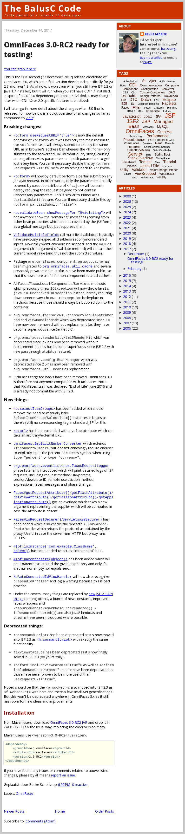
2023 (127, 217)
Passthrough (136, 136)
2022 (127, 222)
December (135, 253)
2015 (127, 280)
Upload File (149, 166)
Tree (157, 162)
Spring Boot (162, 154)
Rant (158, 143)
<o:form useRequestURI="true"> (43, 135)
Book (123, 85)
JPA (158, 116)
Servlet (135, 153)
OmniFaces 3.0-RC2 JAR (68, 722)
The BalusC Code (43, 8)
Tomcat (145, 162)
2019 (127, 238)
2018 (127, 243)
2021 (127, 228)
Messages (148, 127)
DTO (133, 100)
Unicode (131, 166)
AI (143, 81)
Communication (151, 85)
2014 (127, 286)
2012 (127, 296)
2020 (127, 233)
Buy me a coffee (151, 58)
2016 (127, 275)
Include (167, 111)
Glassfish (159, 107)
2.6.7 (29, 118)
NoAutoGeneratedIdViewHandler (42, 576)
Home (60, 811)
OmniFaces (24, 793)
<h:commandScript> (54, 639)
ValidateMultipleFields (36, 234)
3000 (127, 196)
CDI (133, 85)
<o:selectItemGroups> (34, 408)
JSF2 (132, 121)
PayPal (147, 62)
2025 (127, 206)
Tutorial (169, 162)
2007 (127, 323)
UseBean (167, 166)
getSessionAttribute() (75, 497)
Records (169, 143)
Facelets (169, 103)
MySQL (162, 127)
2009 (127, 312)
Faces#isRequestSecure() (37, 519)
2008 (127, 317)
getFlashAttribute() (91, 492)
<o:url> (20, 430)
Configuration (149, 89)
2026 (127, 201)
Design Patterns (150, 96)
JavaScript (132, 116)
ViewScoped (145, 173)
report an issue (63, 775)
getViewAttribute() (32, 497)
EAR (156, 100)
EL (132, 103)
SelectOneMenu (138, 150)
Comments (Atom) (40, 821)
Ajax (152, 81)
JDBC (148, 116)
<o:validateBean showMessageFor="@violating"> (59, 212)
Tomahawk (129, 162)
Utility (124, 170)
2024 (127, 212)
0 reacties (79, 784)
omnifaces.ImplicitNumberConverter (47, 443)
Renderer (134, 147)
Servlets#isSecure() (82, 519)
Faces (125, 107)
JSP (146, 121)
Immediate (153, 111)
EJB (124, 103)
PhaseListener (134, 140)
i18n (140, 111)
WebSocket (166, 174)
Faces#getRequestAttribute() (41, 492)
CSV (133, 92)
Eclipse (169, 99)
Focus (147, 107)
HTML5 (131, 111)
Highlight (172, 107)
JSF (170, 115)
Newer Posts (14, 811)
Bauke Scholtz (156, 34)
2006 (127, 328)
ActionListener (131, 81)
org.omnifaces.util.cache (67, 266)
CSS (125, 92)
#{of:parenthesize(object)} (40, 559)
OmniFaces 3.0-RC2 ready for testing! (150, 260)
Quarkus (147, 143)
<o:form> (21, 176)
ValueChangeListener (164, 170)
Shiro (148, 154)
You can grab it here (20, 69)
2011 (127, 302)
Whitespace (147, 177)
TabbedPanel (163, 158)
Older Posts (104, 811)
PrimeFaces (131, 143)
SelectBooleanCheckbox (157, 147)
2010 (127, 307)
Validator (139, 170)
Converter (167, 89)
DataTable (129, 96)
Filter (137, 107)
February (134, 268)
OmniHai (164, 132)
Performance (157, 136)
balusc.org (168, 49)
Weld (134, 177)
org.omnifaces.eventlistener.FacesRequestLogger (61, 465)
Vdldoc (127, 174)
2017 (127, 249)
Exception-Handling (148, 104)
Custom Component (152, 92)
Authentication (167, 81)
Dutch (146, 100)
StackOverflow (140, 158)
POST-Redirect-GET (161, 140)
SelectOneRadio (162, 150)
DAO (172, 92)
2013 (127, 291)
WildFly (161, 177)
